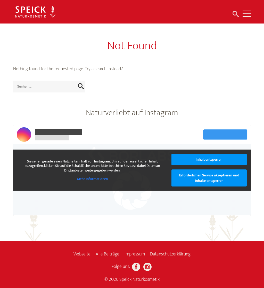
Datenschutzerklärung (170, 254)
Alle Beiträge (107, 254)
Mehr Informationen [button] (92, 179)
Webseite (81, 254)
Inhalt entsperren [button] (209, 159)
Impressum (135, 254)
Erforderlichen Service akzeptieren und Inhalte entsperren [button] (209, 178)
